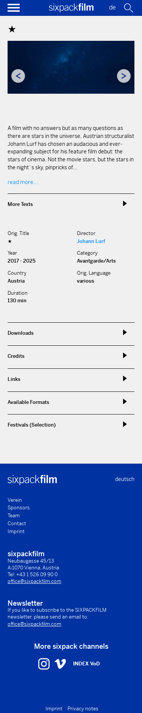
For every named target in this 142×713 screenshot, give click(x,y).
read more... (23, 182)
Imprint (16, 531)
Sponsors (19, 507)
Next (124, 76)
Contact (17, 523)
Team (14, 515)
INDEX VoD (86, 663)
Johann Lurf (91, 241)
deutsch (124, 479)
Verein (15, 500)
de (112, 7)
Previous (18, 76)
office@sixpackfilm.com (34, 581)
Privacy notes (82, 708)
